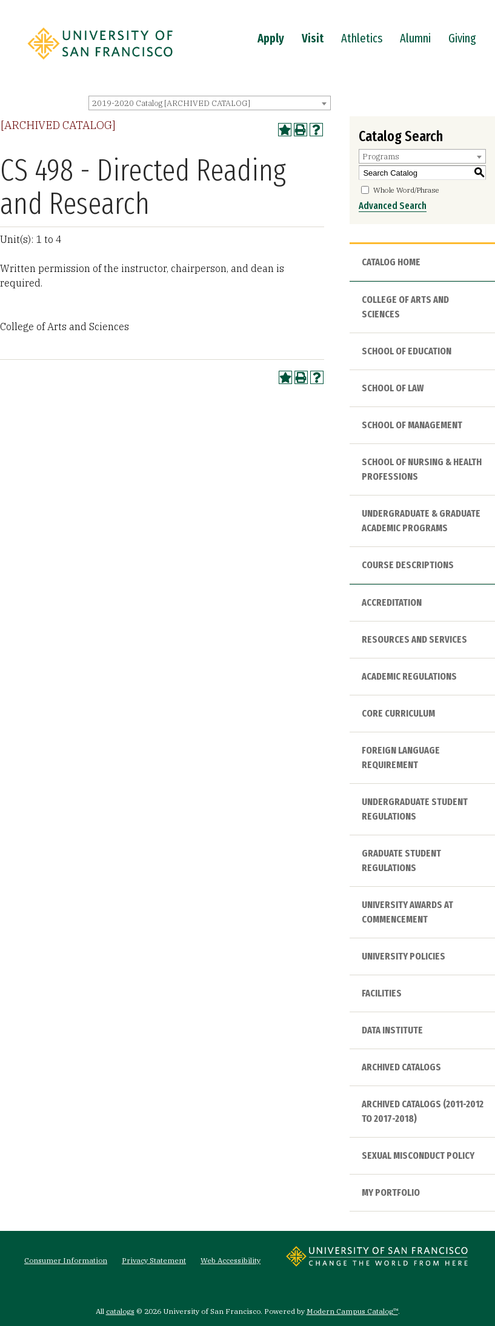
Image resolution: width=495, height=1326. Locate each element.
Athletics (361, 38)
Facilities (382, 993)
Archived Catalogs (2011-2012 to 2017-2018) (422, 1111)
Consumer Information (65, 1260)
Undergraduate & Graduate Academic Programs (421, 521)
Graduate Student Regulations (401, 860)
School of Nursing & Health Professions (422, 469)
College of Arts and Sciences (405, 307)
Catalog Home (391, 262)
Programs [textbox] (380, 156)
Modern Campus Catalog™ (352, 1311)
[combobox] (209, 103)
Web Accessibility (231, 1260)
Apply (270, 38)
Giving (462, 38)
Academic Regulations (409, 676)
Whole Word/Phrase (406, 189)
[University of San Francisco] (100, 62)
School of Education (406, 351)
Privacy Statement (154, 1260)
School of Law (393, 388)
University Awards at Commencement (407, 912)
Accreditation (392, 602)
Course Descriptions (408, 565)
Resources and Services (414, 639)
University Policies (403, 956)
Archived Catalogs (401, 1067)
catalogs (120, 1311)
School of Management (412, 425)
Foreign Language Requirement (401, 757)
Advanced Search (393, 205)
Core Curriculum (398, 713)
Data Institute (392, 1030)
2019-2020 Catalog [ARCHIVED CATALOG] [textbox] (171, 103)
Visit (313, 38)
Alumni (415, 38)
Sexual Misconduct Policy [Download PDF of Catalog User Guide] (418, 1155)
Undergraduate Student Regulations (415, 809)
